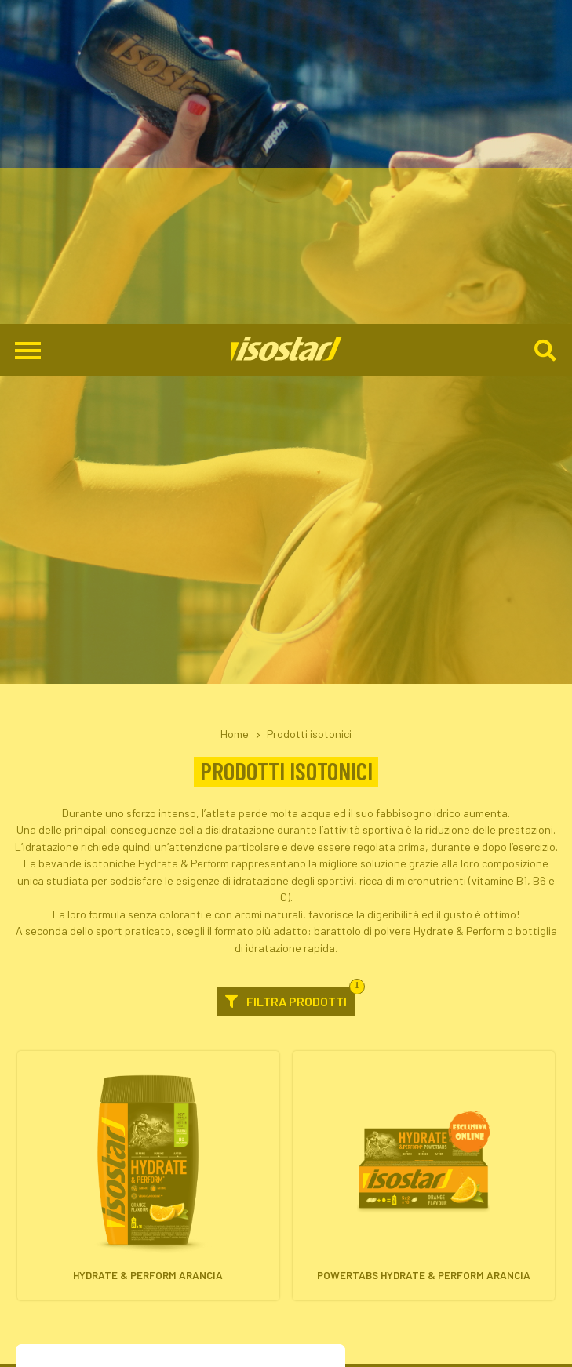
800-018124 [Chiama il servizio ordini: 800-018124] (286, 1327)
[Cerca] (547, 26)
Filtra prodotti (290, 674)
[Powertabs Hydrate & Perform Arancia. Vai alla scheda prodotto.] (423, 851)
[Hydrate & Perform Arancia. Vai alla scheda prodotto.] (148, 851)
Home (234, 409)
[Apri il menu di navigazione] (28, 27)
